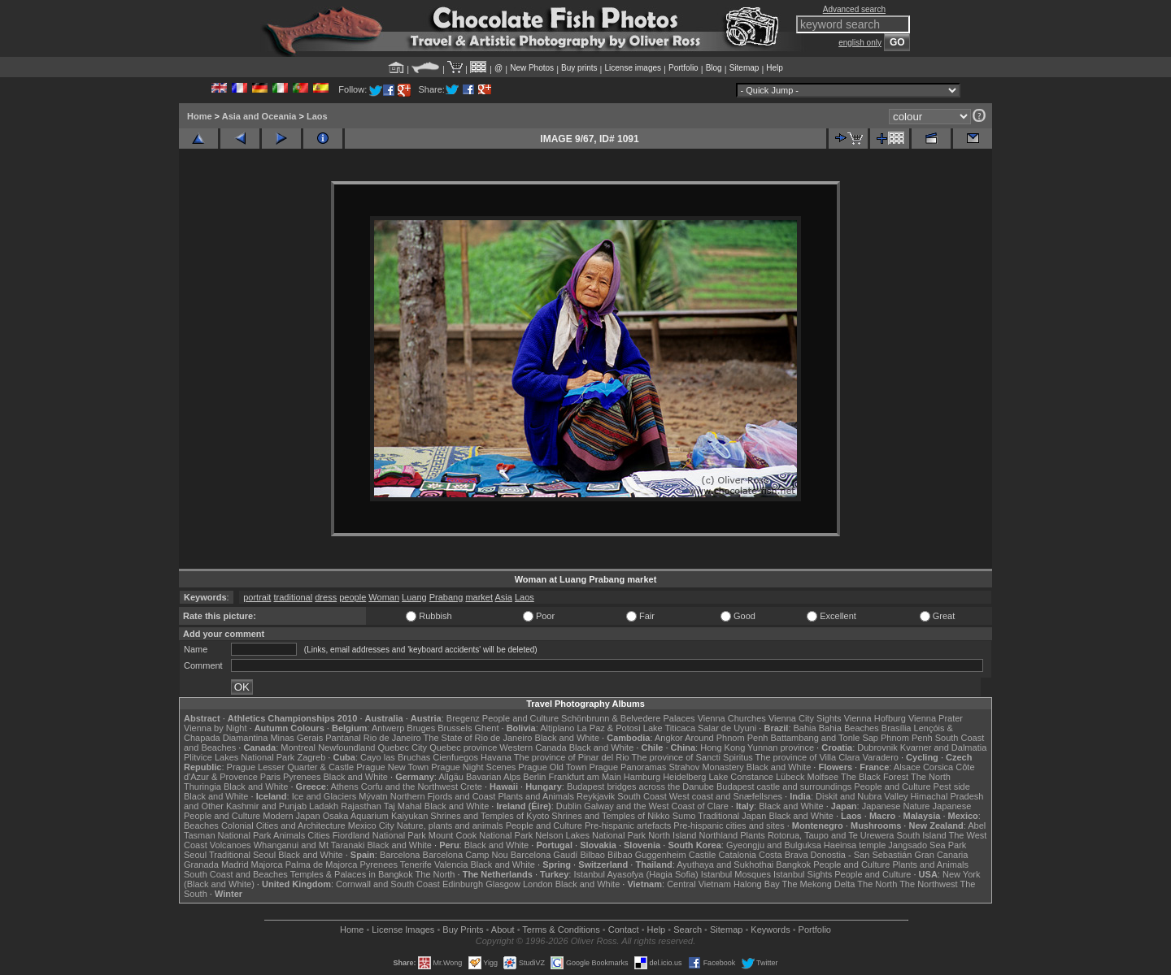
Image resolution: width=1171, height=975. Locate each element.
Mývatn (373, 796)
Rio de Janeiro (392, 738)
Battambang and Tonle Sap (824, 738)
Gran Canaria (941, 855)
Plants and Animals (536, 796)
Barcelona (400, 855)
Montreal (298, 747)
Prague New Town (392, 767)
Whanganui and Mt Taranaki (309, 845)
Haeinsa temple (855, 845)
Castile (702, 855)
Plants (752, 835)
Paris (270, 777)
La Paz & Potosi (609, 728)
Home (199, 116)
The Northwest (928, 884)
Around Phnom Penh (726, 738)
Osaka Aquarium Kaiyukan (376, 816)
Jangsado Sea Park (927, 845)
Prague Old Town (552, 767)
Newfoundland (346, 747)
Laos (317, 116)
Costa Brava (783, 855)
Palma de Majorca (321, 864)
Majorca (267, 864)
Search (687, 929)
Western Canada (532, 747)
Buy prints (579, 67)
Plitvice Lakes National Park (239, 757)
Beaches (201, 825)
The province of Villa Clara (807, 757)
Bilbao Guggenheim (646, 855)
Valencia (451, 864)
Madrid (235, 864)
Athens (344, 786)
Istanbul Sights (802, 874)
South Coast (642, 796)
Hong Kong (722, 747)
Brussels (454, 728)
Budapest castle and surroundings (783, 786)
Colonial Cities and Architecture (283, 825)
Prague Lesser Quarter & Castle (291, 767)
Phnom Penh (907, 738)
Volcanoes (230, 845)
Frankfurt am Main (585, 777)
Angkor (669, 738)
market (479, 597)
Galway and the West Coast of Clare (656, 806)
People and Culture (520, 718)
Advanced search (854, 9)
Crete (471, 786)
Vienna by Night (215, 728)
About (503, 929)
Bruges (421, 728)
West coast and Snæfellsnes (725, 796)
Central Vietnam (699, 884)
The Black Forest (874, 777)
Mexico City (371, 825)
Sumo (684, 816)
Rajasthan (361, 806)
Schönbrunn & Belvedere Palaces (628, 718)
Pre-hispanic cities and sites (728, 825)
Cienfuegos (455, 757)
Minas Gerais (296, 738)
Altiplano (557, 728)
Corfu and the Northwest (409, 786)
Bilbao (592, 855)
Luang (414, 597)
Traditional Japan (732, 816)
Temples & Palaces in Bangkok (351, 874)
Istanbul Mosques (736, 874)
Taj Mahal (403, 806)
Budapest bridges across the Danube (640, 786)
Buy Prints (462, 929)
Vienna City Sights (805, 718)
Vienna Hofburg (875, 718)
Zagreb (311, 757)
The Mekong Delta (818, 884)
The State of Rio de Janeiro (478, 738)
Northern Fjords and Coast (443, 796)
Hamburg (642, 777)
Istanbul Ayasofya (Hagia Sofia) (635, 874)
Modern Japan (291, 816)
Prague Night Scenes (473, 767)
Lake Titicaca (669, 728)
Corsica (938, 767)
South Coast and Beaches (236, 874)
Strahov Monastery (705, 767)
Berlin (534, 777)
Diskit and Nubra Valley (862, 796)
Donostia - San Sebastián (861, 855)
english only (860, 42)
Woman (383, 597)
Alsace (907, 767)
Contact (623, 929)
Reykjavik (596, 796)
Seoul (195, 855)
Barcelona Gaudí (544, 855)
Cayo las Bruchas (395, 757)
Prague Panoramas (628, 767)
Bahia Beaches (849, 728)
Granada (201, 864)
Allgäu (451, 777)
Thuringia (202, 786)
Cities (318, 835)
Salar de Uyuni (727, 728)
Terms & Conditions (560, 929)
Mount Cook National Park (481, 835)
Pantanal (342, 738)
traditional (292, 597)
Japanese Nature (896, 806)
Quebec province (463, 747)
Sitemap (744, 67)
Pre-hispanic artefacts (628, 825)
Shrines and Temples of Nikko (610, 816)
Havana (496, 757)
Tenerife (416, 864)
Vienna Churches (732, 718)
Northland (718, 835)
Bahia (805, 728)
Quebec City (403, 747)
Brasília (897, 728)
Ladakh (323, 806)
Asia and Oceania (259, 116)
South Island (922, 835)
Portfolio (683, 67)
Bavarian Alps (493, 777)
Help (774, 67)
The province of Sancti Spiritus (692, 757)
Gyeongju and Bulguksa (773, 845)
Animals (289, 835)
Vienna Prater (935, 718)
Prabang (446, 597)
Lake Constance (740, 777)
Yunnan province (780, 747)
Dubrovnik (877, 747)
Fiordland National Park (379, 835)
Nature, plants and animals (450, 825)
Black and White (567, 738)
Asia (502, 597)
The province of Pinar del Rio (571, 757)
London (538, 884)
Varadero (880, 757)
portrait (257, 597)
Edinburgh (462, 884)
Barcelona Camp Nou (465, 855)
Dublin (568, 806)
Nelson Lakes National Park (590, 835)
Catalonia (736, 855)
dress (326, 597)
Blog (714, 67)
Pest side (952, 786)
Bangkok (793, 864)
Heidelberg (684, 777)
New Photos (532, 67)
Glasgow (502, 884)
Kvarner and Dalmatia (943, 747)
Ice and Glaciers (324, 796)
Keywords (770, 929)
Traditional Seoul (242, 855)
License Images (403, 929)
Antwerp (388, 728)
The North (931, 777)
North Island (672, 835)
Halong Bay (757, 884)
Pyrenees (301, 777)
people (352, 597)
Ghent (487, 728)
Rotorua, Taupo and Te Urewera (831, 835)
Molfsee (823, 777)
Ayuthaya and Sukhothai (725, 864)
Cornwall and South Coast (388, 884)
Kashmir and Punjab (266, 806)
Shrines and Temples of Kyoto (489, 816)
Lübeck (790, 777)
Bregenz (463, 718)
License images (633, 67)
